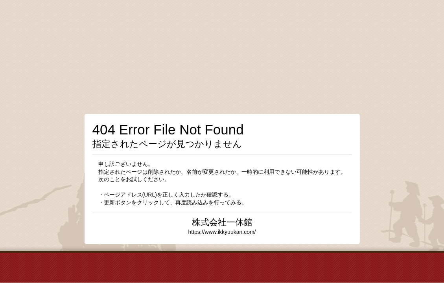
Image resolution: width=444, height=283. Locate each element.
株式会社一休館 (222, 222)
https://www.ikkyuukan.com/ (222, 232)
